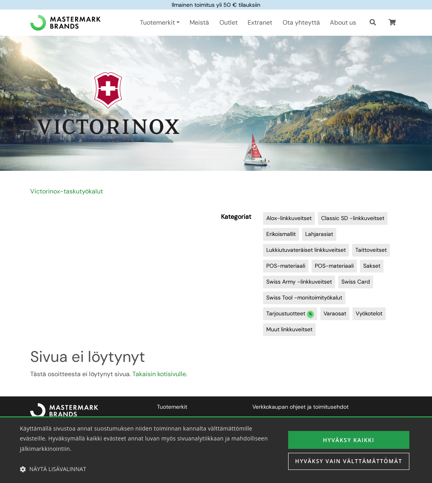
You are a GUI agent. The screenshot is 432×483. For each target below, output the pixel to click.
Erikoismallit (281, 234)
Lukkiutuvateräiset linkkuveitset (306, 249)
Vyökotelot (369, 313)
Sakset (371, 265)
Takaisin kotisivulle (159, 374)
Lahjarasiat (319, 234)
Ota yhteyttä (301, 22)
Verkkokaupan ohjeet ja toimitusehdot (300, 406)
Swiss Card (355, 281)
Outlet (228, 22)
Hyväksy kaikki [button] (347, 439)
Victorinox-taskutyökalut (66, 191)
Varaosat (335, 313)
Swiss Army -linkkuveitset (299, 281)
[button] (392, 23)
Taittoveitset (371, 249)
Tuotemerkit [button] (157, 22)
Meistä (199, 22)
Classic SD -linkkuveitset (352, 218)
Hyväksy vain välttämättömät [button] (347, 461)
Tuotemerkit (172, 406)
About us (343, 22)
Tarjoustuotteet (290, 314)
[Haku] (372, 23)
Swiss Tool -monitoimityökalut (304, 297)
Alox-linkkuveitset (289, 218)
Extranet (260, 22)
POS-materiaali (285, 265)
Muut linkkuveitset (289, 329)
